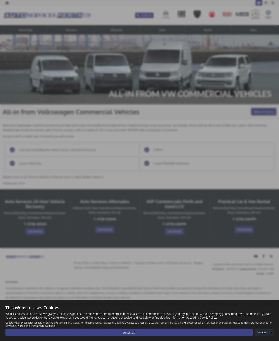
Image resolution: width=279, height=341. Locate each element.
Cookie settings (264, 332)
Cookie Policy (208, 317)
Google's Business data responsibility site (136, 322)
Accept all (129, 332)
